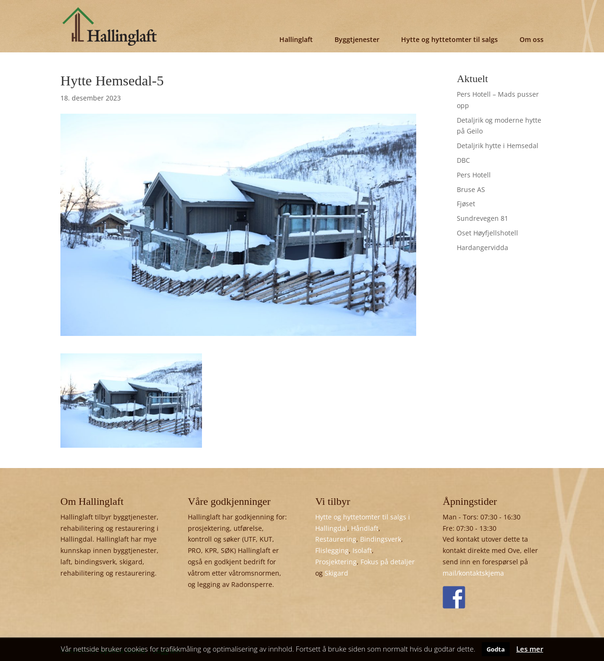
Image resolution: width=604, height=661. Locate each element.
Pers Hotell (474, 174)
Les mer (529, 648)
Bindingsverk (380, 539)
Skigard (336, 573)
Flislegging (332, 550)
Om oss (532, 39)
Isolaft (362, 550)
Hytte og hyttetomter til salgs (449, 39)
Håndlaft (364, 528)
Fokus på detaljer (388, 561)
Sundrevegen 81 (482, 218)
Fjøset (466, 203)
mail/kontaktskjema (473, 573)
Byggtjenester (357, 39)
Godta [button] (496, 649)
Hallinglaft (296, 39)
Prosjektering (336, 561)
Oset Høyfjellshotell (487, 232)
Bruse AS (471, 189)
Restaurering (335, 539)
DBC (463, 160)
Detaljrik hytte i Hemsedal (497, 145)
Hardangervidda (482, 247)
